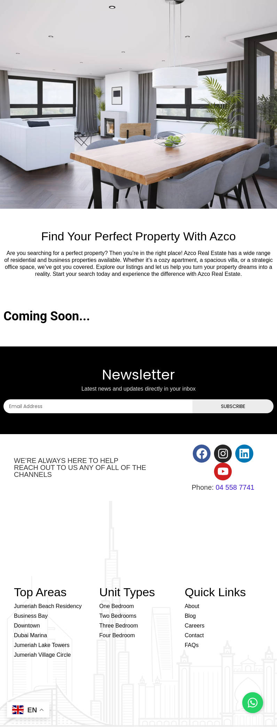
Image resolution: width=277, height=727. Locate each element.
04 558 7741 (235, 487)
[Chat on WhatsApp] (252, 702)
